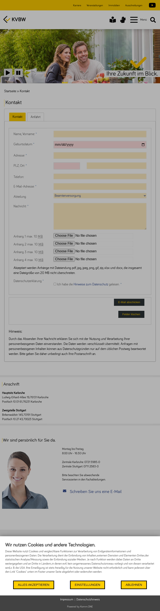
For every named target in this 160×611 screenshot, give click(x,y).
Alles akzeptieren (33, 584)
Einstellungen (87, 584)
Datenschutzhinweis (88, 599)
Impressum (66, 599)
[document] (80, 561)
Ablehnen (134, 584)
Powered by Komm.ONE (80, 606)
